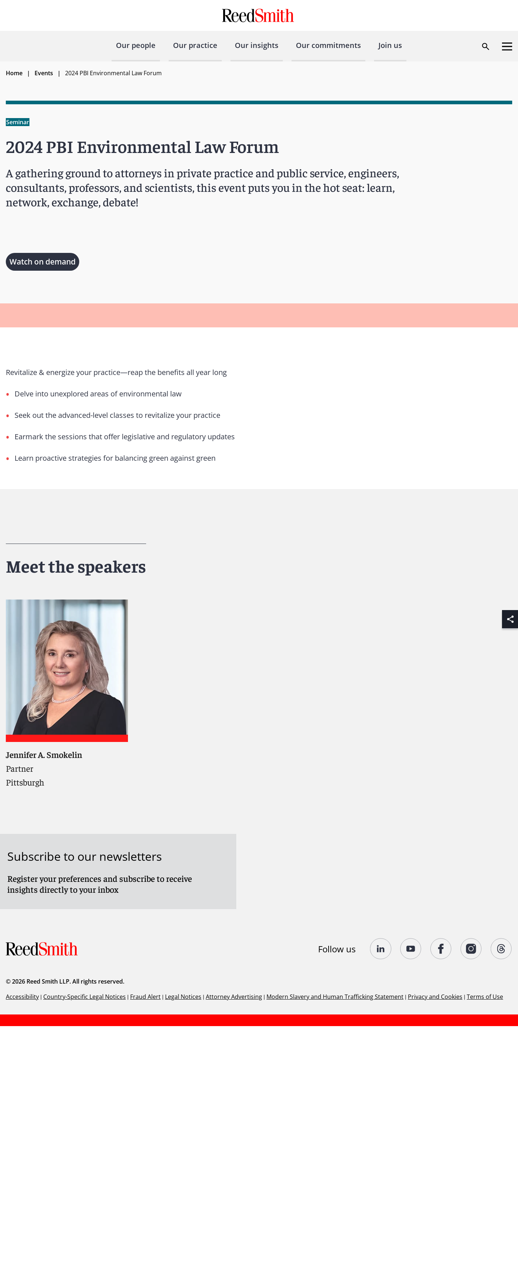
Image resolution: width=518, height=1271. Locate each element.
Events (44, 73)
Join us (390, 45)
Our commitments (328, 45)
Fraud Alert (145, 997)
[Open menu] (507, 46)
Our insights (256, 45)
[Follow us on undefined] (380, 948)
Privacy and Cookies (435, 997)
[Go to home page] (259, 15)
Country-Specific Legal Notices (84, 997)
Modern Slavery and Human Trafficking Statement (334, 997)
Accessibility (22, 997)
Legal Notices (183, 997)
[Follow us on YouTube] (411, 948)
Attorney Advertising (234, 997)
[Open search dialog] (485, 46)
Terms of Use (485, 997)
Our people (136, 45)
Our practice (195, 45)
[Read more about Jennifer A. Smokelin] (67, 693)
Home (14, 73)
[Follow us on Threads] (501, 948)
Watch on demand (42, 262)
